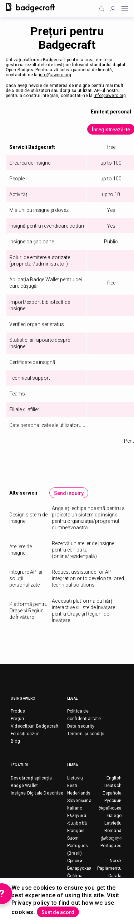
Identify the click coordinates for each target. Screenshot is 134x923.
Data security (81, 726)
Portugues (110, 845)
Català (114, 875)
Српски (74, 860)
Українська (110, 808)
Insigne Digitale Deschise (37, 793)
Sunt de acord (57, 912)
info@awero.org (55, 74)
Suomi (73, 838)
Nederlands (79, 793)
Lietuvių (75, 778)
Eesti (72, 785)
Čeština (75, 875)
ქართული (111, 838)
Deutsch (112, 785)
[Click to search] (101, 8)
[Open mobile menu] (124, 9)
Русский (112, 800)
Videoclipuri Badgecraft (35, 726)
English (113, 778)
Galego (114, 815)
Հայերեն (77, 823)
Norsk (115, 860)
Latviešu (112, 823)
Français (76, 830)
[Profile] (112, 8)
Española (112, 793)
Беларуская (79, 868)
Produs (18, 711)
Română (112, 830)
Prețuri (17, 718)
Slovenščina (79, 800)
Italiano (75, 808)
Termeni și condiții (86, 733)
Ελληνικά (76, 815)
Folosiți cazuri (25, 733)
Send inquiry (69, 493)
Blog (15, 741)
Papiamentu (109, 868)
